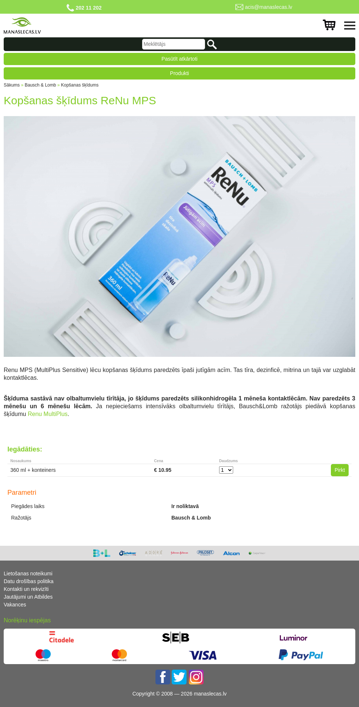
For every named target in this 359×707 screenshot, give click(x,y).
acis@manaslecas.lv (268, 7)
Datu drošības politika (29, 581)
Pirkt (340, 470)
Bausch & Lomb (40, 85)
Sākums (12, 85)
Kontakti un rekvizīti (26, 589)
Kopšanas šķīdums (79, 85)
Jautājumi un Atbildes (28, 597)
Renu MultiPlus (48, 414)
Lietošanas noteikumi (28, 573)
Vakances (15, 605)
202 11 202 (88, 8)
